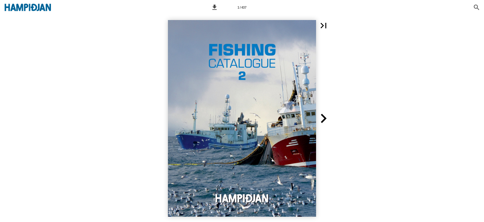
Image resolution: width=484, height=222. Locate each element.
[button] (214, 7)
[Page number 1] (242, 7)
